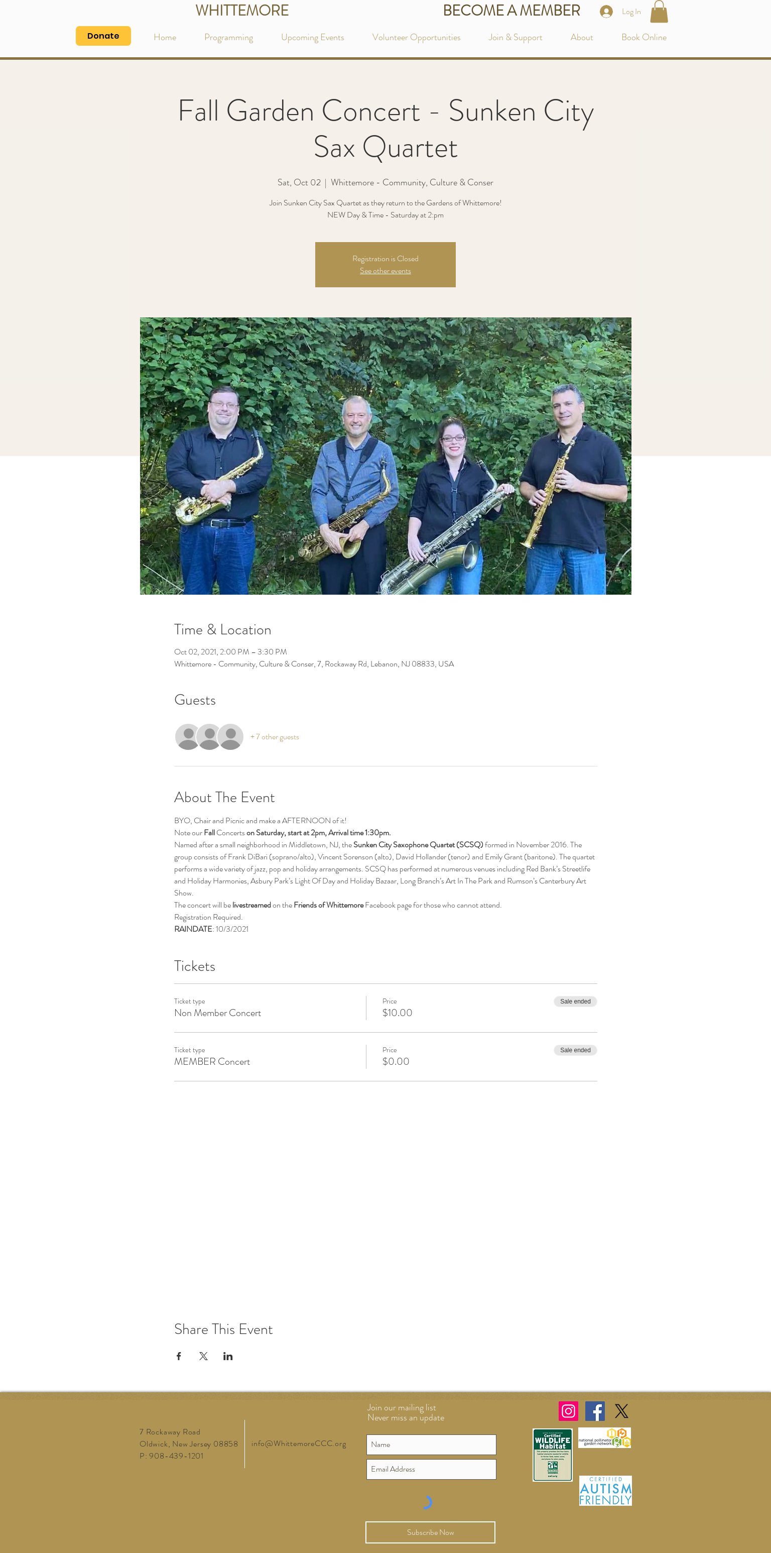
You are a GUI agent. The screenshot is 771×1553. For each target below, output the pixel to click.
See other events (385, 270)
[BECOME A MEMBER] (511, 11)
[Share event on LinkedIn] (228, 1356)
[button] (659, 11)
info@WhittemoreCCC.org (298, 1443)
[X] (621, 1411)
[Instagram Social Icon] (568, 1411)
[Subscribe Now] (430, 1532)
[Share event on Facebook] (179, 1356)
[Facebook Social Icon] (595, 1411)
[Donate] (103, 36)
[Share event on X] (203, 1356)
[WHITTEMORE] (242, 11)
